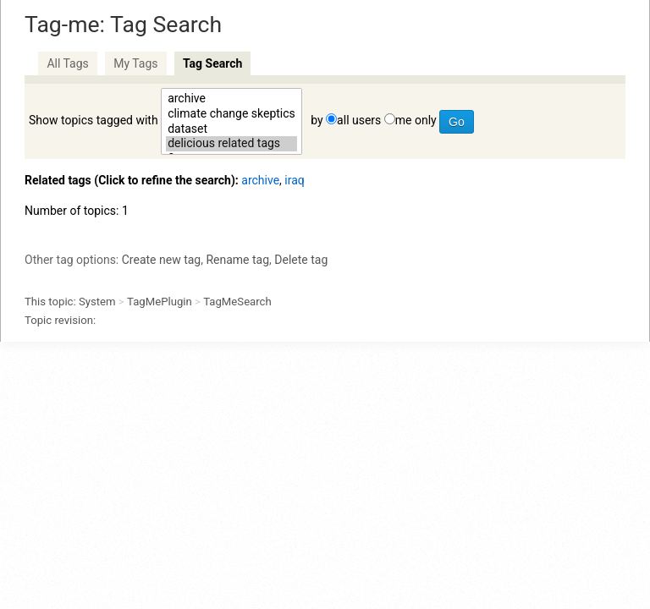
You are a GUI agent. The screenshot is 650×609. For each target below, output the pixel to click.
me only (416, 120)
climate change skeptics (231, 114)
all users (359, 120)
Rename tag (237, 259)
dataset (231, 129)
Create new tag (161, 259)
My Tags (135, 63)
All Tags (67, 63)
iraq (294, 180)
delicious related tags (231, 143)
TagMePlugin (159, 301)
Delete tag (301, 259)
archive (231, 99)
